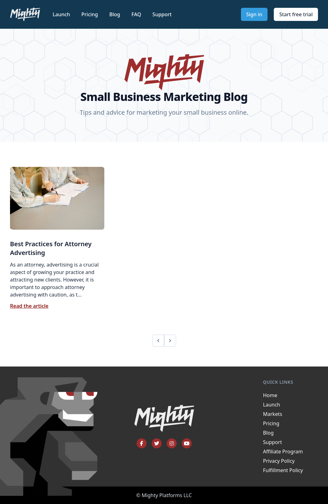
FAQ (137, 14)
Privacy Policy (279, 460)
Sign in (254, 14)
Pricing (90, 14)
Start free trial (296, 14)
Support (162, 14)
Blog (115, 14)
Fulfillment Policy (283, 470)
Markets (272, 414)
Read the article (29, 305)
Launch (62, 14)
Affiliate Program (283, 451)
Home (270, 395)
